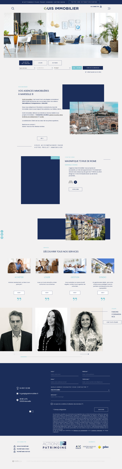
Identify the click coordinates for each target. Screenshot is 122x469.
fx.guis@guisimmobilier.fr (29, 393)
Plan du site (68, 461)
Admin (90, 461)
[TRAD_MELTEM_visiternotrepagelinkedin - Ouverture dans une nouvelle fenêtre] (2, 234)
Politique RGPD (96, 461)
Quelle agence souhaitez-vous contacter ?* (69, 387)
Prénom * (85, 371)
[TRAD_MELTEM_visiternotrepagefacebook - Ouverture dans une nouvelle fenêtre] (2, 231)
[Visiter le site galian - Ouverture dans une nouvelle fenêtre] (105, 447)
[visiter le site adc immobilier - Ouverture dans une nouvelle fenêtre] (78, 447)
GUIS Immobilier (27, 103)
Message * (54, 394)
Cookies (103, 461)
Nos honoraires (61, 461)
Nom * (53, 371)
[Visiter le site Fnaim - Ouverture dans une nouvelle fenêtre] (100, 447)
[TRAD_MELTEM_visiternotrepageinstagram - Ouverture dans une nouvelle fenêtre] (2, 237)
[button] (84, 354)
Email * (53, 379)
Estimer (55, 63)
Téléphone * (85, 379)
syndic (42, 120)
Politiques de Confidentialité (80, 430)
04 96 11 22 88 (25, 388)
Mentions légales (76, 461)
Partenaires (84, 461)
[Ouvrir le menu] (109, 8)
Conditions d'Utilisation (96, 430)
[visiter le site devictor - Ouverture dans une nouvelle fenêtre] (89, 447)
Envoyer (101, 409)
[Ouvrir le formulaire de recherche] (77, 68)
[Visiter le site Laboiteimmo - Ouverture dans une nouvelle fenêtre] (17, 461)
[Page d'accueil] (61, 8)
